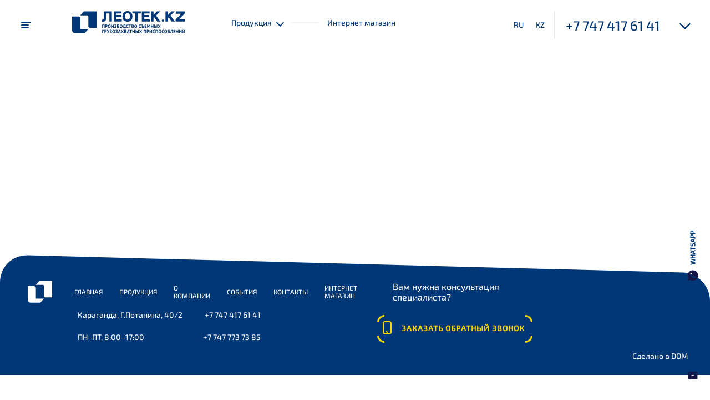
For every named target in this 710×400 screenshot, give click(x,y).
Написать (692, 334)
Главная (88, 292)
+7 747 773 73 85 (232, 337)
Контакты (290, 292)
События (242, 292)
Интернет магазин (361, 22)
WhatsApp (692, 248)
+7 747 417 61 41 (613, 25)
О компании (192, 291)
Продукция (138, 292)
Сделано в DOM (660, 356)
